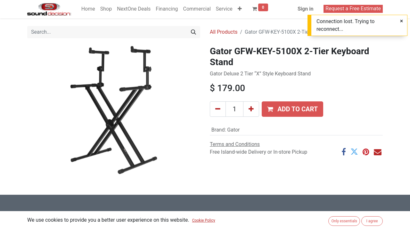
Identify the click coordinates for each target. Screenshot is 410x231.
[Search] (193, 32)
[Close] (401, 21)
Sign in (305, 9)
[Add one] (251, 109)
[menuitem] (88, 9)
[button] (239, 9)
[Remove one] (218, 109)
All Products (223, 32)
